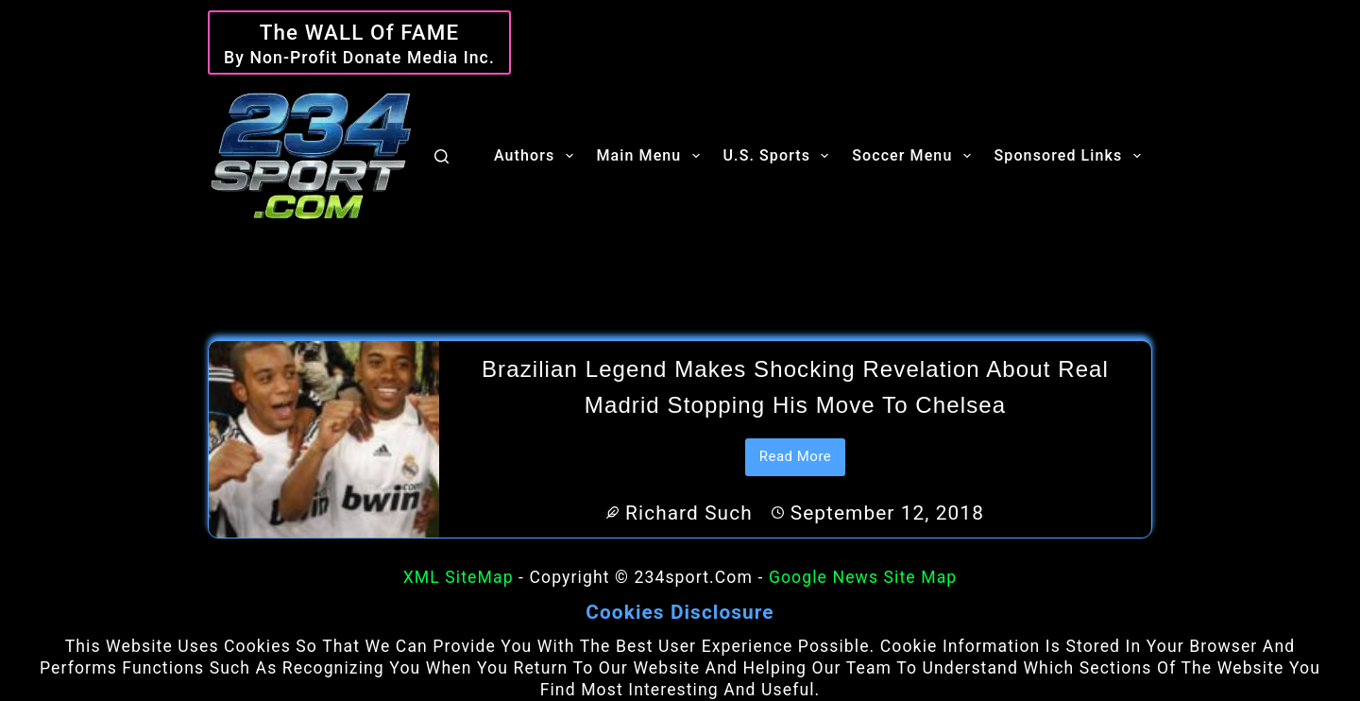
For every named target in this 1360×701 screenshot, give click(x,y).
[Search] (441, 156)
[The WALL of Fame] (359, 43)
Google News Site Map (863, 577)
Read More (802, 462)
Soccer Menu (915, 156)
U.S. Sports (780, 156)
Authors (537, 156)
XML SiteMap (458, 577)
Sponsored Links (1071, 156)
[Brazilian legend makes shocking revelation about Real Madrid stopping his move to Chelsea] (324, 439)
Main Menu (652, 156)
